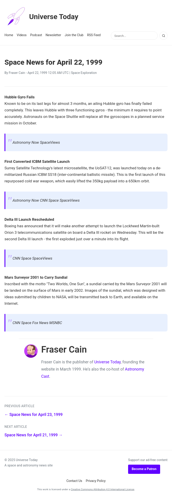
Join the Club (74, 35)
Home (8, 35)
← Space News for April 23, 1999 (33, 414)
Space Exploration (84, 73)
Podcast (36, 35)
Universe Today (41, 16)
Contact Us (74, 481)
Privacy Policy (96, 481)
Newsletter (53, 35)
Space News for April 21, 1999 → (33, 435)
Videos (22, 35)
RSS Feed (94, 35)
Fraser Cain (17, 73)
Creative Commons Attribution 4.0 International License (102, 489)
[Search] (163, 36)
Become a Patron (144, 469)
